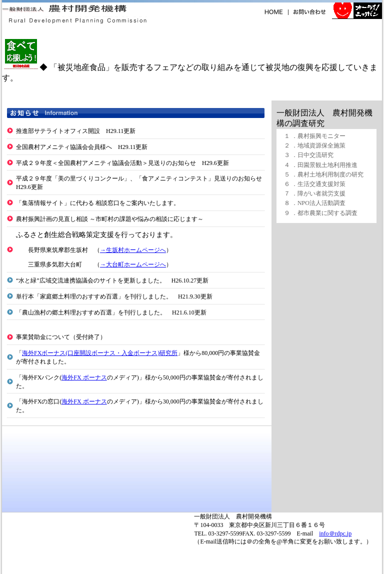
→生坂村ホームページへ (133, 250)
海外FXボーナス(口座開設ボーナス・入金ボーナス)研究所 (100, 353)
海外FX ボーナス (84, 377)
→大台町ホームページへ (133, 264)
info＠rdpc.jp (335, 533)
